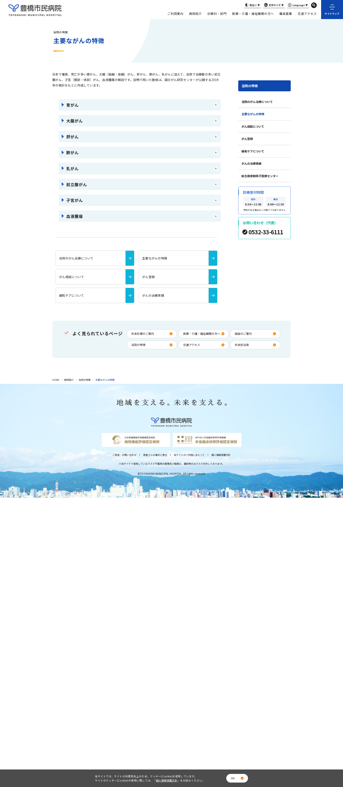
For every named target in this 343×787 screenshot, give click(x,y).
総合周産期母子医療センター (260, 176)
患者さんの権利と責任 (155, 455)
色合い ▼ (252, 5)
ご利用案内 (175, 13)
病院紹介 (195, 13)
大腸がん (74, 121)
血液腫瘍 (74, 216)
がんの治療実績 (251, 163)
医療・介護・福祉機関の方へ (253, 13)
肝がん (72, 136)
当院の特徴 (250, 85)
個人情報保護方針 (221, 455)
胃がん (72, 105)
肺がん (72, 152)
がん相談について (253, 126)
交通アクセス (307, 13)
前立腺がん (76, 184)
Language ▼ (297, 5)
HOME (55, 379)
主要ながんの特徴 (253, 114)
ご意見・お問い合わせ (124, 455)
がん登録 (247, 139)
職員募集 (285, 13)
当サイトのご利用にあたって (189, 455)
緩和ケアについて (253, 151)
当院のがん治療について (257, 102)
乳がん (72, 168)
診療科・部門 (217, 13)
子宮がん (74, 200)
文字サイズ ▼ (273, 5)
